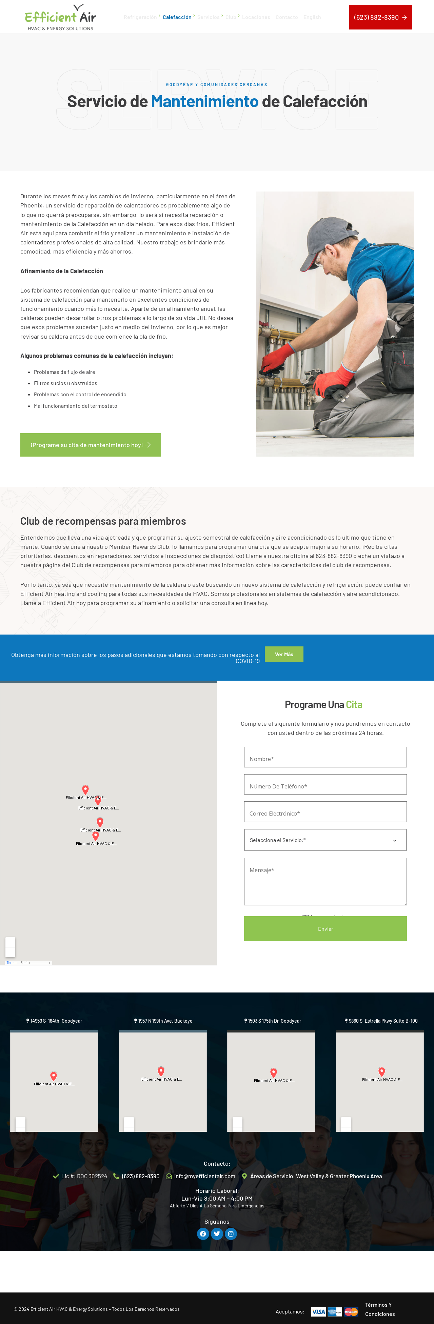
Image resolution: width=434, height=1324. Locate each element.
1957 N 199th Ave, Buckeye (165, 1058)
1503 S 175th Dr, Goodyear (274, 1058)
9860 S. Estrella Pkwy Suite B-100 (383, 1058)
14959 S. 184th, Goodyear (56, 1058)
